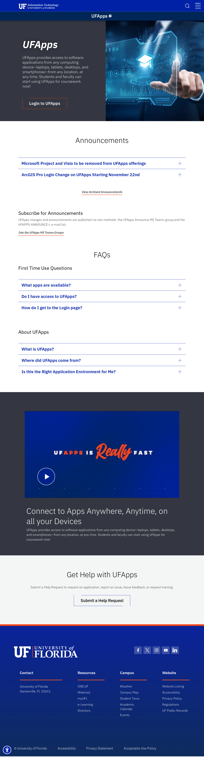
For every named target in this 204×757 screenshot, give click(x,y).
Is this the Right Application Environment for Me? (69, 372)
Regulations (170, 705)
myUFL (82, 699)
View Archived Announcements (102, 192)
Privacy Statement (100, 749)
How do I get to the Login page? (52, 308)
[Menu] (110, 16)
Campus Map (129, 693)
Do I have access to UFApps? (49, 296)
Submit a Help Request (102, 601)
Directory (84, 711)
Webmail (84, 693)
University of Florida (32, 749)
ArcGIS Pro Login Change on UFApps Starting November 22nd (81, 175)
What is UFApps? (38, 349)
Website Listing (173, 687)
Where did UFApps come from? (51, 360)
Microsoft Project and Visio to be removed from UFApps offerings (84, 163)
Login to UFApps (45, 103)
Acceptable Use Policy (141, 749)
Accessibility (171, 693)
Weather (126, 687)
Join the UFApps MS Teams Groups (41, 233)
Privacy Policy (172, 699)
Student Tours (130, 699)
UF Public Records (175, 711)
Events (125, 715)
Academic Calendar (127, 707)
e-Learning (85, 705)
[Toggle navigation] (198, 5)
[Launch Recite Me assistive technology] (7, 749)
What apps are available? (46, 285)
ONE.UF (83, 687)
